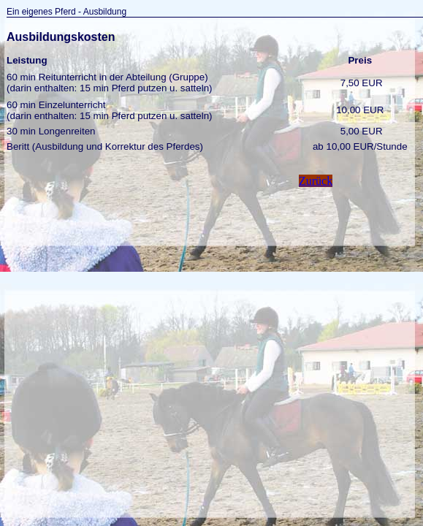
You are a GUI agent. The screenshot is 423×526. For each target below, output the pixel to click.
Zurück (315, 181)
